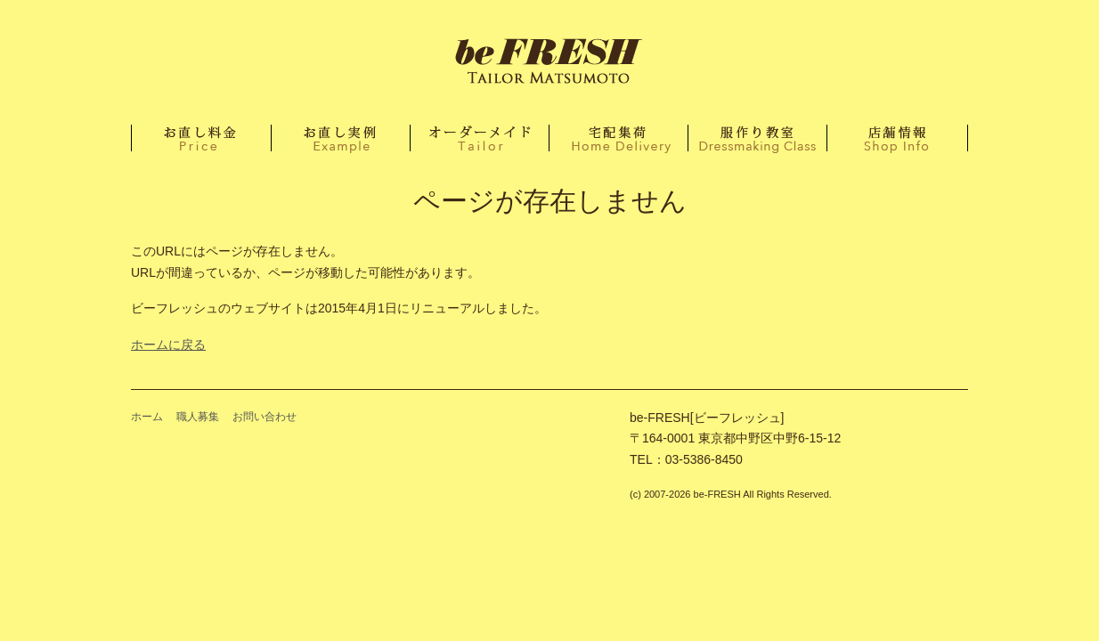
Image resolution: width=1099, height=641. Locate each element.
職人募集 (197, 416)
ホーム (549, 62)
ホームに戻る (168, 344)
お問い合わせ (264, 416)
